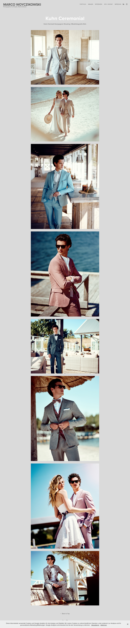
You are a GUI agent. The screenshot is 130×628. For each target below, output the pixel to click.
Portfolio (83, 4)
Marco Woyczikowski (22, 4)
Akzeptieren (95, 625)
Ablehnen (103, 625)
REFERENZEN (98, 4)
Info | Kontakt (108, 4)
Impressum (118, 4)
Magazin (90, 4)
